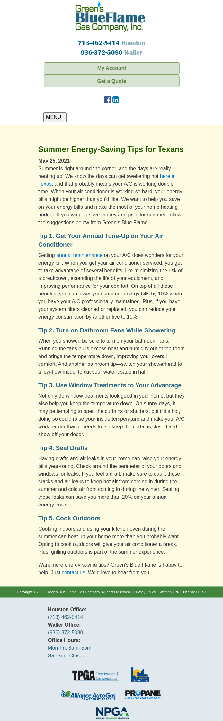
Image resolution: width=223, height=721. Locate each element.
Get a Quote (113, 81)
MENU (55, 117)
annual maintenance (79, 255)
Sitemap (165, 592)
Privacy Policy (145, 592)
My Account (113, 68)
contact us (73, 572)
